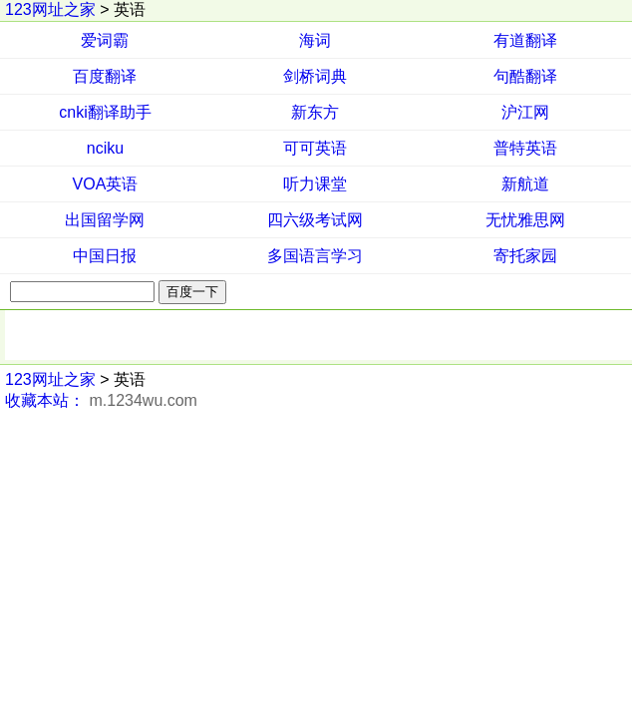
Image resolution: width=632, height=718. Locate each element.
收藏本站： (45, 400)
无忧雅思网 (525, 219)
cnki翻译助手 (105, 112)
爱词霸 (105, 40)
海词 (315, 40)
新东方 (315, 112)
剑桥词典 (315, 76)
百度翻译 (105, 76)
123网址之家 (50, 9)
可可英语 (315, 148)
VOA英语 (106, 184)
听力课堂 (315, 184)
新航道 (525, 184)
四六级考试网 (315, 219)
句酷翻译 (525, 76)
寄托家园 (525, 255)
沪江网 (525, 112)
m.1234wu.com (143, 400)
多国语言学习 (315, 255)
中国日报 (105, 255)
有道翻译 (525, 40)
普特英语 (525, 148)
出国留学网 (105, 219)
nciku (105, 148)
